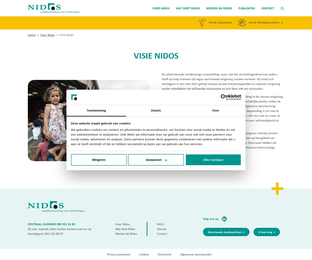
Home (32, 35)
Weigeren (98, 159)
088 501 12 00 (66, 224)
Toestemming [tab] (96, 110)
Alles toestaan (213, 159)
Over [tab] (215, 110)
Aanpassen (156, 159)
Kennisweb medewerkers (225, 232)
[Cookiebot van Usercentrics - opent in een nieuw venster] (223, 97)
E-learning (265, 232)
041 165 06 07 (54, 234)
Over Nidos (47, 35)
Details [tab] (156, 110)
